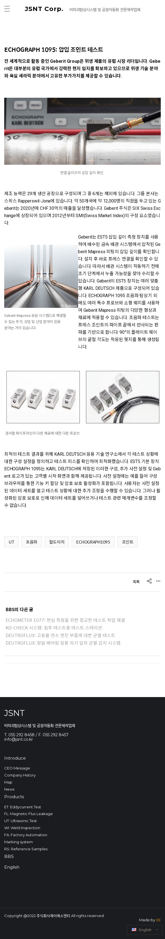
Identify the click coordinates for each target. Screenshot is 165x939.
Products (14, 796)
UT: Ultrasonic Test (20, 820)
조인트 (128, 542)
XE (158, 920)
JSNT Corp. (45, 9)
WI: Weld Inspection (22, 827)
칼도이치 (56, 542)
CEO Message (17, 768)
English (11, 867)
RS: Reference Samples (26, 849)
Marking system (18, 842)
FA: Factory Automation (25, 835)
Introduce (15, 758)
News (9, 789)
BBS (9, 856)
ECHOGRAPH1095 (93, 542)
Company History (20, 775)
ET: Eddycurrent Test (22, 807)
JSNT (14, 713)
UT (11, 542)
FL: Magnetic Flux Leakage (28, 813)
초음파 (31, 542)
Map (8, 782)
